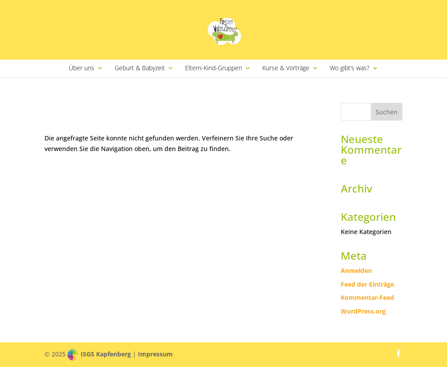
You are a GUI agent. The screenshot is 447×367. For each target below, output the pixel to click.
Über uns (81, 68)
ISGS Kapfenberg (106, 354)
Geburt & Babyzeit (140, 68)
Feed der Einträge (367, 284)
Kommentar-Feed (367, 297)
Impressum (155, 354)
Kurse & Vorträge (285, 68)
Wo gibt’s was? (349, 68)
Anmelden (356, 270)
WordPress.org (363, 311)
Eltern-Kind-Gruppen (213, 68)
